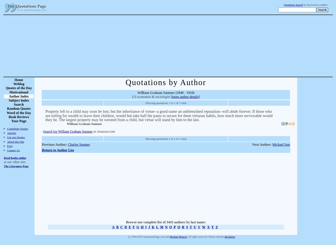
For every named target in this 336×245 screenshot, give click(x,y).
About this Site (15, 141)
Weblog (18, 84)
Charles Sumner (79, 144)
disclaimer (230, 236)
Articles (11, 133)
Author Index (19, 96)
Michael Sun (281, 144)
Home (19, 80)
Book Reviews (19, 117)
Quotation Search (293, 4)
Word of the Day (19, 113)
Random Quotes (19, 108)
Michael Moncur (178, 236)
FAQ (10, 146)
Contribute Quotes (17, 128)
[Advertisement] (183, 46)
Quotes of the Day (19, 88)
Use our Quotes (16, 137)
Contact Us (13, 150)
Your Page (18, 121)
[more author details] (185, 97)
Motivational (18, 92)
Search (19, 104)
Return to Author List (58, 150)
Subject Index (19, 100)
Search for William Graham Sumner (68, 131)
